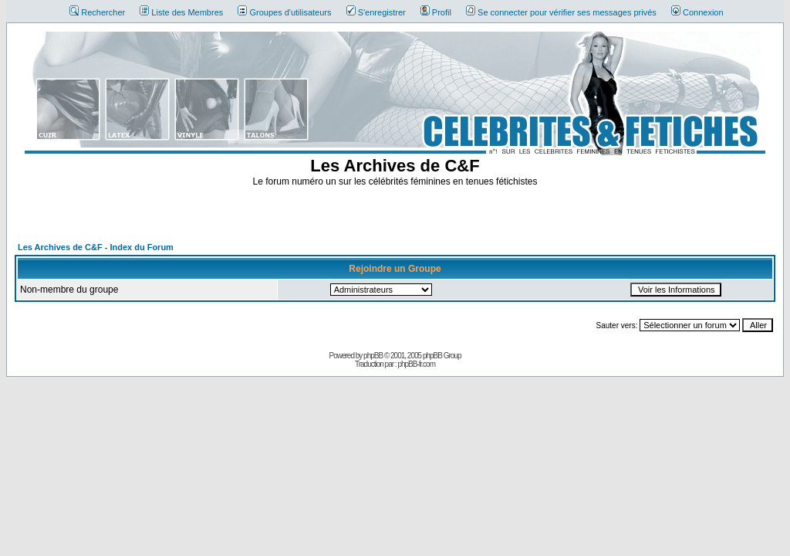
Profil (435, 12)
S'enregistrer (376, 12)
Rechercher (97, 12)
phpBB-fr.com (416, 364)
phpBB (373, 355)
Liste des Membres (181, 12)
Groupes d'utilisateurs (284, 12)
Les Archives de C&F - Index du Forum (96, 247)
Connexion (697, 12)
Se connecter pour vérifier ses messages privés (561, 12)
